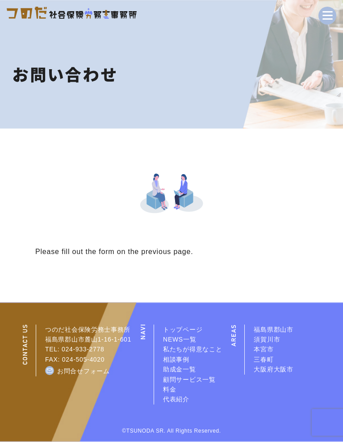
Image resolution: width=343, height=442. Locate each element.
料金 (169, 389)
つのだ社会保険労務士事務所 (87, 329)
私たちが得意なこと (192, 349)
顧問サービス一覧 (189, 379)
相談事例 (176, 359)
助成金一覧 (179, 369)
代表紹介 (176, 399)
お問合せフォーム (83, 371)
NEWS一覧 (179, 339)
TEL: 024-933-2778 (75, 349)
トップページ (182, 329)
